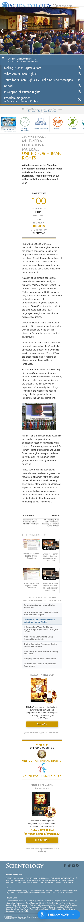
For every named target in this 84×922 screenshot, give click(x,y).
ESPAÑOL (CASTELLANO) (33, 882)
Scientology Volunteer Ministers (24, 905)
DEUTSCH (46, 880)
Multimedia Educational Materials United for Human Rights (39, 621)
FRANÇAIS (62, 878)
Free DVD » (42, 724)
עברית (71, 878)
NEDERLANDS (34, 880)
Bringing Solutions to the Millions (40, 658)
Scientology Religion (52, 901)
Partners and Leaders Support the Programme (40, 665)
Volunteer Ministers (68, 891)
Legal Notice (20, 919)
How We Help (8, 130)
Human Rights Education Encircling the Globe (41, 652)
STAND (17, 907)
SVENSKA (70, 880)
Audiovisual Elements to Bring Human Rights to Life (38, 638)
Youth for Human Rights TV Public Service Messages (38, 80)
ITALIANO (58, 882)
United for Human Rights (38, 909)
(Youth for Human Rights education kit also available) (42, 850)
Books (13, 893)
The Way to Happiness (24, 123)
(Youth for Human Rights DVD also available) (42, 732)
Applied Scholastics (41, 122)
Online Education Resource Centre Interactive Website (40, 645)
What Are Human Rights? (20, 74)
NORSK (62, 880)
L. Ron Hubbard (12, 891)
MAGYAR (53, 880)
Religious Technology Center (50, 903)
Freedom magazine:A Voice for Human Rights (21, 100)
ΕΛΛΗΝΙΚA (49, 882)
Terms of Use (9, 919)
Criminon (57, 122)
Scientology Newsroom (15, 903)
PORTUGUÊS (69, 882)
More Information (36, 893)
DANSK (54, 878)
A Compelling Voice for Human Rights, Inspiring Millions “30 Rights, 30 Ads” (41, 629)
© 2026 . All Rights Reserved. (28, 917)
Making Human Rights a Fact (22, 68)
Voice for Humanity (53, 891)
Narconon (72, 122)
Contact (47, 893)
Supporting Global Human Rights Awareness (39, 606)
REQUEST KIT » (42, 840)
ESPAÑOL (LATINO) (13, 882)
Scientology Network (35, 901)
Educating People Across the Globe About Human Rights (41, 613)
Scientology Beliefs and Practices (31, 891)
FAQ (7, 893)
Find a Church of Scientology (62, 893)
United (8, 86)
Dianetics (22, 901)
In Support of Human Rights (22, 92)
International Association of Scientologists (53, 905)
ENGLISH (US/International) (16, 878)
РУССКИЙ (15, 880)
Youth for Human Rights (58, 909)
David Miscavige (32, 903)
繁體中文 (23, 880)
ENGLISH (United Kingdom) (38, 878)
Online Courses (23, 893)
